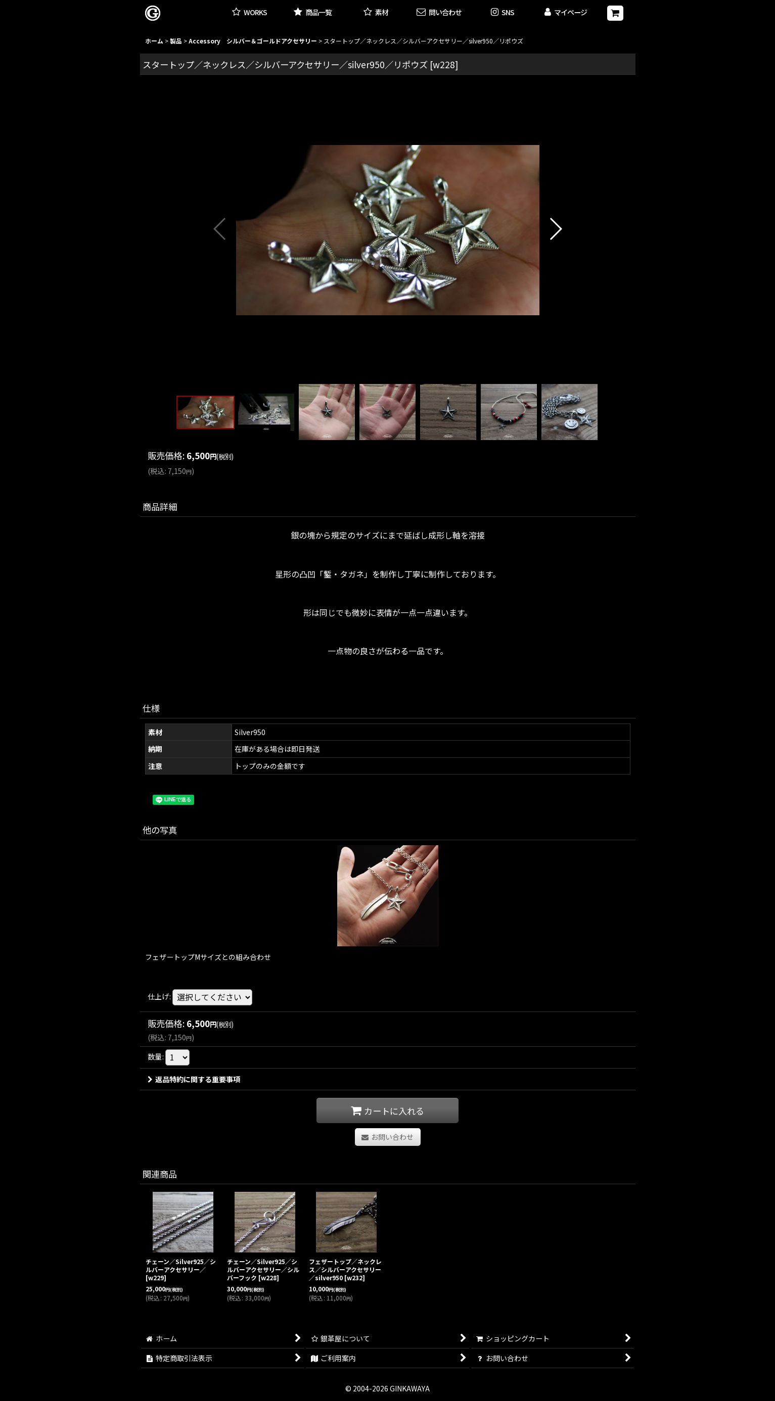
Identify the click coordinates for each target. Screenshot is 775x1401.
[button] (502, 13)
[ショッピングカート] (615, 13)
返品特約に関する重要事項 (194, 1079)
